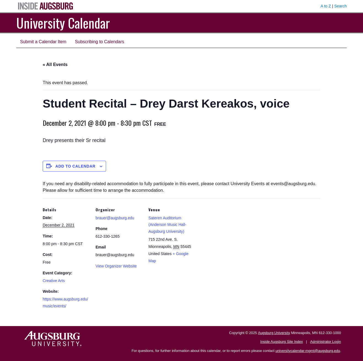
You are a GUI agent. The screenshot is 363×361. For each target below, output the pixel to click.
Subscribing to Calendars (99, 41)
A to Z (326, 6)
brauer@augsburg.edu (115, 218)
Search (340, 6)
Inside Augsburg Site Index (281, 342)
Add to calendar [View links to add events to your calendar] (75, 166)
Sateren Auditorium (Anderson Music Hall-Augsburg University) (167, 225)
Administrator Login (325, 342)
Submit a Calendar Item (43, 41)
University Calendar (63, 22)
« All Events (55, 64)
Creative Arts (54, 280)
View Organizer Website (116, 266)
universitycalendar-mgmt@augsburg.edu (307, 351)
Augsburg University (274, 333)
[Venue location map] (230, 236)
